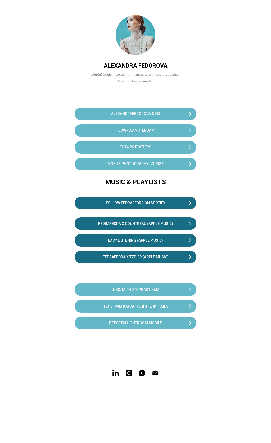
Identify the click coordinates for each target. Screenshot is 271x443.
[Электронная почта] (155, 373)
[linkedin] (116, 373)
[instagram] (129, 373)
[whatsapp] (142, 373)
